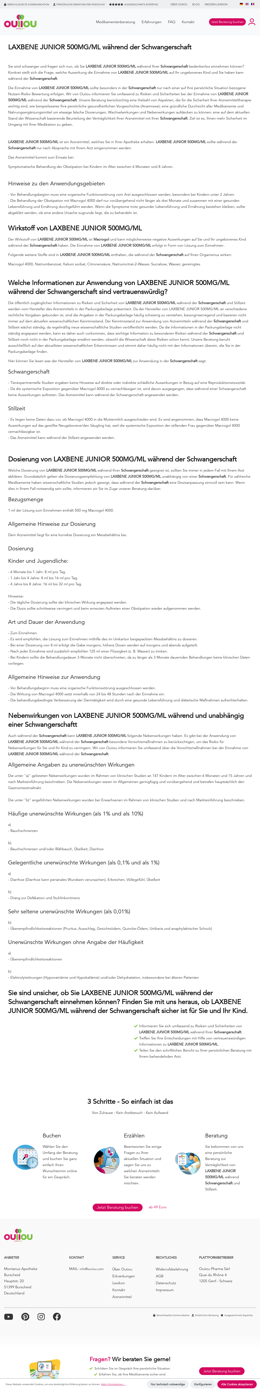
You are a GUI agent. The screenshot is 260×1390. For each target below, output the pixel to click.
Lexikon (118, 1283)
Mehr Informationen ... (113, 1384)
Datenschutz (166, 1283)
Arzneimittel (122, 1296)
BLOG (196, 4)
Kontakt (188, 21)
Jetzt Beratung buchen (117, 1207)
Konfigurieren (203, 1384)
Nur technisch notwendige (168, 1384)
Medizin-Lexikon (216, 4)
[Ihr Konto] (252, 22)
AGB (159, 1276)
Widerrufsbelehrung (172, 1269)
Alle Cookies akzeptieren (237, 1384)
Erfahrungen (151, 21)
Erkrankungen (123, 1276)
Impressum (165, 1289)
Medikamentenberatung (115, 21)
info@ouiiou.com (92, 1269)
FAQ (171, 21)
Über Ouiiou (178, 4)
